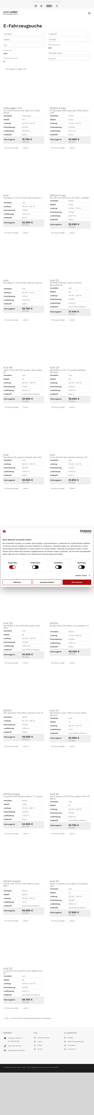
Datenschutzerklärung (75, 1041)
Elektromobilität (43, 1038)
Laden (39, 1041)
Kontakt (70, 1038)
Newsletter (71, 1045)
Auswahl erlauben (47, 582)
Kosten (39, 1045)
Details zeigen (81, 575)
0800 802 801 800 (39, 2)
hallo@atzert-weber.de (53, 2)
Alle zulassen (77, 582)
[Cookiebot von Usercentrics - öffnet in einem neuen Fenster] (81, 531)
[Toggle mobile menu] (89, 13)
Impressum (72, 1049)
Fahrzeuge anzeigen (16, 69)
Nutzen (40, 1049)
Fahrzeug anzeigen (12, 148)
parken (25, 148)
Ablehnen (17, 582)
